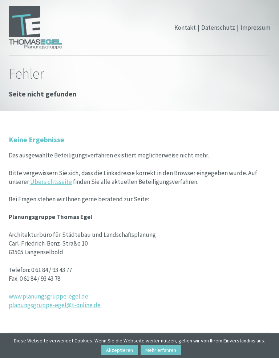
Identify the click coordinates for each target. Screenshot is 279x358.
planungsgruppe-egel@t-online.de (55, 305)
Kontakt (185, 28)
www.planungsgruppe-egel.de (48, 296)
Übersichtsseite (51, 182)
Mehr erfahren (160, 350)
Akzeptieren (119, 350)
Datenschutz (218, 28)
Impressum (255, 28)
